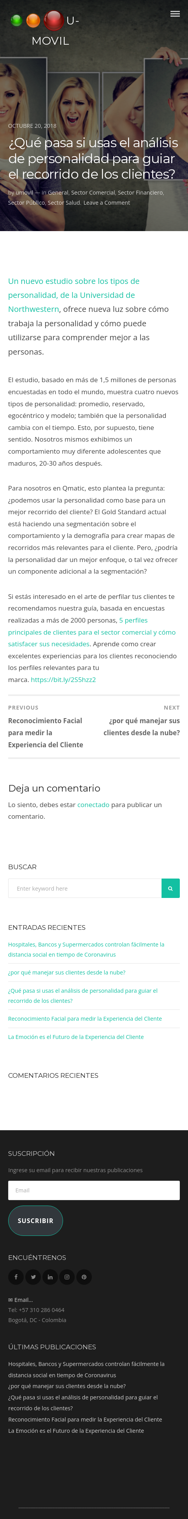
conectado (93, 804)
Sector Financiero (140, 192)
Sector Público (26, 202)
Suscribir (36, 1220)
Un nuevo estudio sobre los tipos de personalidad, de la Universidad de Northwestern (74, 295)
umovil (24, 192)
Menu (175, 20)
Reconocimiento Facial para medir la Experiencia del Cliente (85, 1018)
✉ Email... (20, 1299)
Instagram (67, 1275)
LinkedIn (50, 1275)
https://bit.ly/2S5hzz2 (63, 679)
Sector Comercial (93, 192)
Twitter (33, 1275)
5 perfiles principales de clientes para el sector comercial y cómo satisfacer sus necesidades (92, 632)
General (58, 192)
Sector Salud (64, 202)
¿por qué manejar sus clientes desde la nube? (67, 972)
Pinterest (84, 1275)
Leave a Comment (106, 202)
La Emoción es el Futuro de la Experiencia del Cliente (76, 1037)
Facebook (16, 1275)
